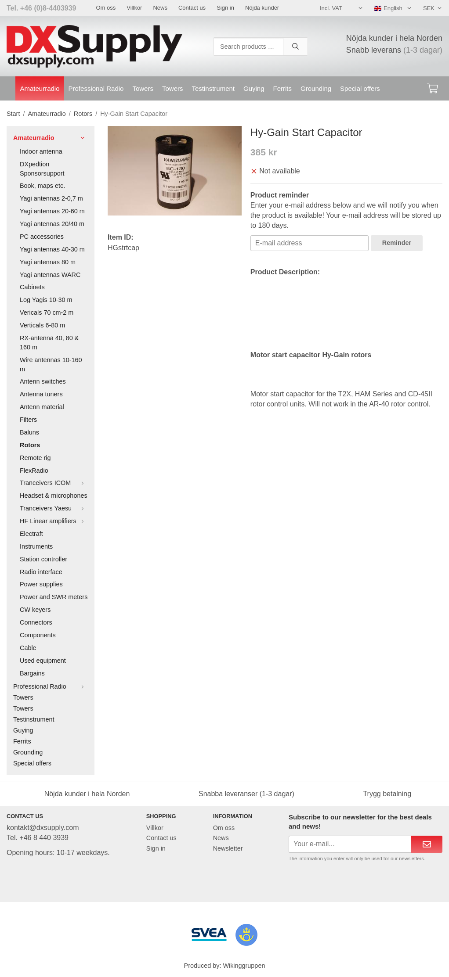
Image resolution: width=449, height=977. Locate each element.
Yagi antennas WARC (50, 274)
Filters (28, 419)
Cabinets (32, 287)
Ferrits (282, 88)
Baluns (29, 432)
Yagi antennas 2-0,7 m (51, 198)
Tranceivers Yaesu (54, 508)
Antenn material (42, 406)
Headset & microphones (53, 495)
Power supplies (41, 584)
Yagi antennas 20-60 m (52, 211)
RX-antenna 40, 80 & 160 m (49, 342)
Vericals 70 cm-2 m (46, 312)
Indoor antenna (41, 151)
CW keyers (35, 609)
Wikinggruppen (244, 965)
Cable (28, 647)
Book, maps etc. (42, 185)
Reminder (396, 242)
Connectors (36, 622)
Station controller (43, 559)
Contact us (192, 7)
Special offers (360, 88)
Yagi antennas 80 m (48, 262)
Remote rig (35, 457)
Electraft (31, 533)
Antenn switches (43, 381)
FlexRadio (34, 470)
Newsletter (228, 848)
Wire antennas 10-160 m (51, 364)
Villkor (134, 7)
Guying (253, 88)
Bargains (32, 673)
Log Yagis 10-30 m (46, 299)
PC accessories (42, 236)
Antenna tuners (41, 394)
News (160, 7)
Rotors (30, 445)
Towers (142, 88)
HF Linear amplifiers (54, 520)
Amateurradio (39, 88)
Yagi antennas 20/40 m (52, 223)
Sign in (225, 7)
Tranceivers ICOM (54, 482)
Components (38, 635)
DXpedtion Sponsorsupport (42, 169)
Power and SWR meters (53, 596)
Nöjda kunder (262, 7)
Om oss (106, 7)
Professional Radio (96, 88)
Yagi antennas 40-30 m (52, 249)
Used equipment (43, 660)
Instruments (36, 546)
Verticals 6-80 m (42, 325)
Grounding (316, 88)
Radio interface (41, 571)
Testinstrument (213, 88)
